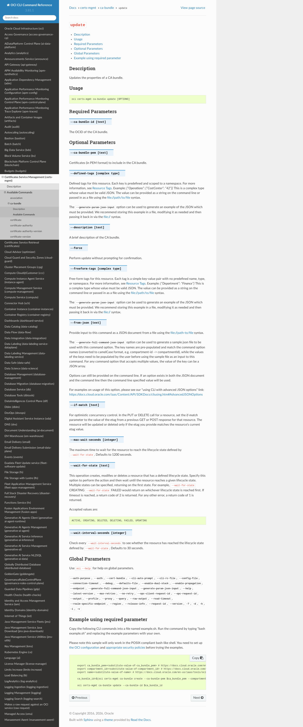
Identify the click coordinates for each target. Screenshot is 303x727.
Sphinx (88, 719)
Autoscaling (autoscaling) (19, 132)
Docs (72, 7)
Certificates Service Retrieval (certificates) (22, 244)
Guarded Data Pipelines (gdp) (22, 589)
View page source (193, 7)
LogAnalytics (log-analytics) (21, 681)
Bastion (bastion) (15, 138)
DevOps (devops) (15, 412)
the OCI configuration (84, 647)
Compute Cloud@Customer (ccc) (24, 273)
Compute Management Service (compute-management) (23, 290)
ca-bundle (14, 203)
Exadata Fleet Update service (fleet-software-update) (26, 465)
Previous (79, 697)
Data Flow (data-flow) (18, 332)
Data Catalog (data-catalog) (21, 326)
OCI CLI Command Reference (31, 5)
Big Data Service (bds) (18, 150)
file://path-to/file (181, 332)
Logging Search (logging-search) (23, 698)
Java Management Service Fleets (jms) (27, 621)
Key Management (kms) (19, 646)
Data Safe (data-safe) (17, 362)
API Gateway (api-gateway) (21, 64)
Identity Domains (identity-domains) (26, 610)
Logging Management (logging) (23, 692)
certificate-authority (21, 225)
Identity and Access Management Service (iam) (25, 602)
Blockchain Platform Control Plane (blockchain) (25, 163)
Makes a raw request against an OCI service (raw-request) (26, 706)
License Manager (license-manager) (26, 663)
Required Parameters (88, 44)
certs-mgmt (88, 7)
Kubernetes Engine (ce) (18, 652)
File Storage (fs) (14, 472)
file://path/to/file (118, 197)
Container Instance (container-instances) (29, 309)
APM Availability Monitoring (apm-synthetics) (25, 72)
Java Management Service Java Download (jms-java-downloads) (24, 629)
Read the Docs (141, 719)
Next (198, 697)
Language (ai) (12, 657)
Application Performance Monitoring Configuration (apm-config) (27, 91)
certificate (15, 220)
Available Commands (18, 192)
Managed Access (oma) (18, 713)
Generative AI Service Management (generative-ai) (26, 547)
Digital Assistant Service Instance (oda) (28, 418)
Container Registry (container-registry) (27, 314)
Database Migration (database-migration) (29, 383)
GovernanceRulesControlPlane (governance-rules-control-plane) (24, 581)
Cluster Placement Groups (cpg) (24, 267)
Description (14, 186)
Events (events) (14, 457)
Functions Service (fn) (18, 502)
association (16, 198)
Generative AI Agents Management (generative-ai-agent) (26, 529)
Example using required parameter (97, 58)
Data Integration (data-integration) (25, 338)
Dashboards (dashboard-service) (24, 320)
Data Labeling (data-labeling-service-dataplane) (26, 345)
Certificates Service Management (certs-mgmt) (27, 178)
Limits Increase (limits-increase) (23, 669)
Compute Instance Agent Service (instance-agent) (24, 280)
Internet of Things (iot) (18, 616)
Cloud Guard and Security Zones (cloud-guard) (29, 259)
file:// (107, 216)
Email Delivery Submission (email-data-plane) (28, 449)
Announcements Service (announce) (26, 59)
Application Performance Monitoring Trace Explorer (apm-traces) (27, 109)
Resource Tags (102, 188)
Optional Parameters (88, 48)
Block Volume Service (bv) (20, 155)
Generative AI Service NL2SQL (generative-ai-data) (23, 557)
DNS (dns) (11, 424)
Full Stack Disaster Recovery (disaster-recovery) (28, 495)
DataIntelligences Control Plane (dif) (26, 401)
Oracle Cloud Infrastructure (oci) (24, 28)
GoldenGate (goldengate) (19, 574)
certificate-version (20, 237)
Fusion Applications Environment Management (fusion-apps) (24, 510)
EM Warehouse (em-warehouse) (24, 436)
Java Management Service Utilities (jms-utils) (29, 638)
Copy (197, 658)
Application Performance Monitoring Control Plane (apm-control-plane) (27, 100)
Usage (78, 39)
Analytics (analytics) (17, 53)
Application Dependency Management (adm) (28, 81)
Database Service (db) (18, 389)
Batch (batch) (13, 144)
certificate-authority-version (26, 231)
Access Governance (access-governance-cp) (29, 36)
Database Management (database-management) (25, 376)
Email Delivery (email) (17, 442)
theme (108, 719)
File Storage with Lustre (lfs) (21, 478)
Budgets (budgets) (15, 171)
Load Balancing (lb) (16, 675)
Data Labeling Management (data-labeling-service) (25, 355)
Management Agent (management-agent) (29, 719)
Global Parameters (86, 53)
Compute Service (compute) (21, 297)
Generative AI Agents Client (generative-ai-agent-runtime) (29, 519)
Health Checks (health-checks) (23, 595)
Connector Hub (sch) (17, 303)
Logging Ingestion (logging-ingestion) (26, 687)
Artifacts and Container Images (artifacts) (23, 119)
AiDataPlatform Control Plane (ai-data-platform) (28, 45)
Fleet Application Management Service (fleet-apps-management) (28, 486)
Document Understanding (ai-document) (29, 430)
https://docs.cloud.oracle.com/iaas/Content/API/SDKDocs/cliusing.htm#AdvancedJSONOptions (136, 394)
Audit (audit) (12, 126)
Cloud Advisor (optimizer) (20, 252)
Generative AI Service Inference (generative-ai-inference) (24, 538)
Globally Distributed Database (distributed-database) (23, 566)
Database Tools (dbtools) (19, 395)
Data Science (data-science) (21, 368)
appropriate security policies (125, 647)
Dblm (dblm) (12, 407)
